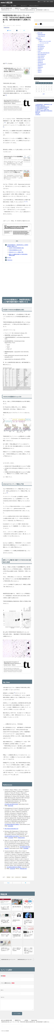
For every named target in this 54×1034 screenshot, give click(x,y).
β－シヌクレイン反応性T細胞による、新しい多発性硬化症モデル (5, 908)
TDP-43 (8, 877)
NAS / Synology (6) (41, 46)
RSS (38, 24)
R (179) (39, 51)
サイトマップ (23, 5)
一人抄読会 (3, 5)
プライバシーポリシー (33, 5)
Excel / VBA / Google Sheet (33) (43, 52)
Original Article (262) (41, 34)
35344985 (10, 826)
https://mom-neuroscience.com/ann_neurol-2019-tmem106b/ (15, 159)
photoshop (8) (40, 62)
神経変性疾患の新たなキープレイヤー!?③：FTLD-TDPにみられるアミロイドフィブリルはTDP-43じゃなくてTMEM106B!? (26, 959)
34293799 (12, 868)
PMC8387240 (23, 868)
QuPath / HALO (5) (41, 59)
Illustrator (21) (40, 60)
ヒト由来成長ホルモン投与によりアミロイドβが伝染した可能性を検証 (28, 922)
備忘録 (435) (38, 38)
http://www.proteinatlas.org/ (11, 828)
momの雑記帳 (7, 2)
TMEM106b (24, 877)
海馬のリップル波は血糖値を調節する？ (28, 935)
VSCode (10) (40, 49)
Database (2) (40, 65)
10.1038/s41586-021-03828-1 (14, 867)
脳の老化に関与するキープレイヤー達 (28, 907)
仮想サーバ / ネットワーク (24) (45, 41)
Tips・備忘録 (13, 5)
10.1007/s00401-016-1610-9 (12, 836)
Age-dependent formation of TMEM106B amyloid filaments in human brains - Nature (12, 102)
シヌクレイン (17, 877)
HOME (7, 8)
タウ (13, 877)
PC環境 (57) (40, 39)
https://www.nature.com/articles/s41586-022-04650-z (14, 104)
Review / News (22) (41, 36)
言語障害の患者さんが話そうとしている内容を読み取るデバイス (5, 949)
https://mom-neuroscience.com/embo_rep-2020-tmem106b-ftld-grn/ (16, 173)
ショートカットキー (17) (43, 42)
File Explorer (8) (41, 44)
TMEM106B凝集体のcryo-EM (15, 250)
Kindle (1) (39, 68)
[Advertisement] (17, 56)
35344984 (25, 848)
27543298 (10, 837)
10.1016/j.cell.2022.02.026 (11, 804)
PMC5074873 (21, 837)
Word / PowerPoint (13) (42, 54)
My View (9, 257)
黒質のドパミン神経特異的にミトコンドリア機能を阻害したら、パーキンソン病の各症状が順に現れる (28, 950)
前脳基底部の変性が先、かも (16, 921)
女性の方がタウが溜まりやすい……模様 (5, 935)
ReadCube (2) (40, 67)
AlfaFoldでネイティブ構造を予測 (16, 252)
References (9, 260)
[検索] (12, 1025)
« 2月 (44, 93)
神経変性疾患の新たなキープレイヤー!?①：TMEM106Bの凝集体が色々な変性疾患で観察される (13, 70)
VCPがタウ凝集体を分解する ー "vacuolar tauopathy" (17, 949)
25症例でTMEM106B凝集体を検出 (16, 247)
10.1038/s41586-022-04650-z (12, 824)
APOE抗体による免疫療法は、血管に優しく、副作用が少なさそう (5, 922)
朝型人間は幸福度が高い (17, 907)
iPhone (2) (40, 70)
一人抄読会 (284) (39, 32)
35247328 (10, 805)
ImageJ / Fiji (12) (41, 57)
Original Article (6, 27)
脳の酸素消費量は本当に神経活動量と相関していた (17, 936)
